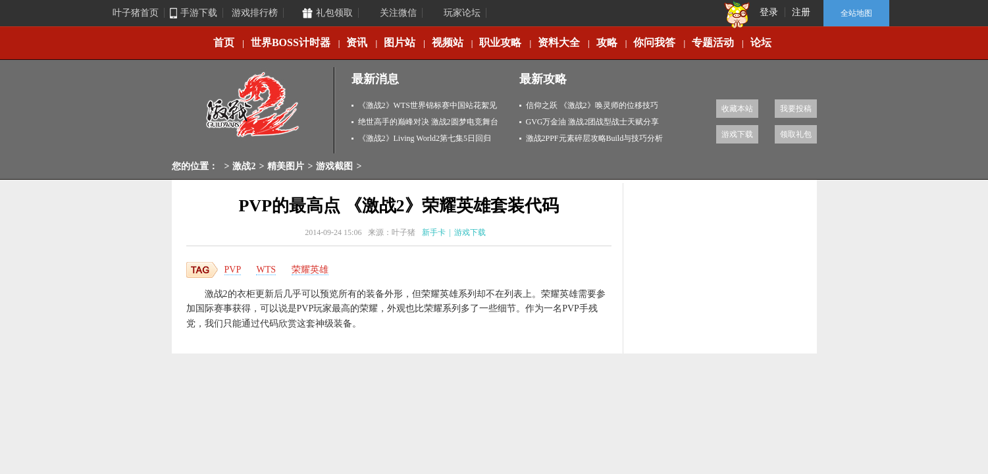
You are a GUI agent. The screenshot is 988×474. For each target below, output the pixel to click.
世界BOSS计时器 (290, 42)
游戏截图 (334, 166)
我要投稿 (796, 108)
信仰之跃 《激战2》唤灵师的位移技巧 (592, 105)
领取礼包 (796, 134)
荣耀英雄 (310, 270)
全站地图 (856, 13)
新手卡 (434, 232)
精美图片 (285, 166)
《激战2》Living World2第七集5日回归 (424, 138)
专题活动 (713, 42)
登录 (769, 12)
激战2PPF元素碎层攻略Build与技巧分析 (594, 138)
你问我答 (654, 42)
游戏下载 (737, 134)
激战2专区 (253, 110)
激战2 (243, 166)
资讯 (356, 42)
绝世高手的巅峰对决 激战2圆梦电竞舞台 (428, 121)
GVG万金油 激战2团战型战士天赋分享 (593, 121)
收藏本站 (737, 108)
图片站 (399, 42)
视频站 (447, 42)
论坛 (760, 42)
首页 (223, 42)
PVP (233, 270)
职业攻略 (500, 42)
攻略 (606, 42)
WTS (266, 270)
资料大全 (559, 42)
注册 (801, 12)
